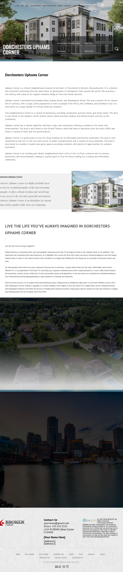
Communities (35, 5)
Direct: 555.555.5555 (55, 526)
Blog (81, 554)
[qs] (97, 43)
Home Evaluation (48, 5)
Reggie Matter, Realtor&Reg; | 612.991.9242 (88, 5)
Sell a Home (43, 554)
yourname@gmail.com (56, 523)
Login (102, 554)
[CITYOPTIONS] (70, 43)
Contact (67, 5)
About (59, 5)
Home (17, 5)
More (75, 5)
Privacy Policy (61, 558)
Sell (26, 5)
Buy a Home (29, 554)
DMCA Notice (45, 558)
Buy (22, 5)
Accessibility (77, 558)
